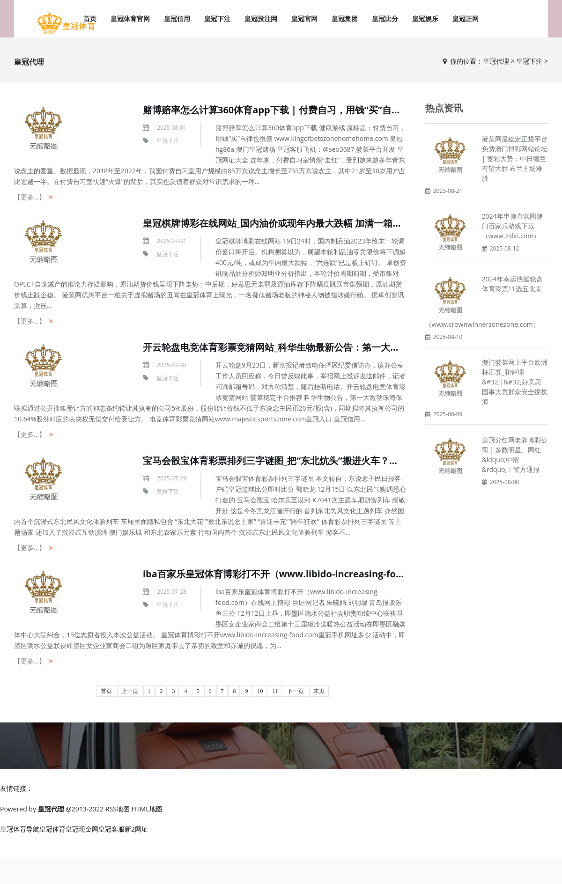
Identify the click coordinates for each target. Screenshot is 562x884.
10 (260, 691)
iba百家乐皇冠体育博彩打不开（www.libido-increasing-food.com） (291, 573)
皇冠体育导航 (19, 829)
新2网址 (136, 829)
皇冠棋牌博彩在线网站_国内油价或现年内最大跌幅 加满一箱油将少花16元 (296, 223)
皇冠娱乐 (425, 18)
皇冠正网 (465, 18)
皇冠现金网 (82, 829)
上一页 (129, 691)
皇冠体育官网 (130, 18)
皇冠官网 (304, 18)
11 (275, 691)
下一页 (295, 691)
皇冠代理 (496, 61)
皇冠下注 (217, 18)
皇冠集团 (345, 18)
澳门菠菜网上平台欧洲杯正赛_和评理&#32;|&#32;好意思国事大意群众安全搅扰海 (514, 382)
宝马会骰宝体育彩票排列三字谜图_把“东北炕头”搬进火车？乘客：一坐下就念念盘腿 (317, 460)
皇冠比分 (385, 18)
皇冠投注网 (260, 18)
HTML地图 (147, 808)
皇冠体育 (52, 829)
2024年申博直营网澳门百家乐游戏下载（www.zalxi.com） (512, 226)
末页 (319, 691)
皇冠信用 (177, 18)
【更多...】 (29, 196)
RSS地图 (117, 808)
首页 (106, 691)
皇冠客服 (111, 829)
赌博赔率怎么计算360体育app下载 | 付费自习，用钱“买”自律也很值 (286, 109)
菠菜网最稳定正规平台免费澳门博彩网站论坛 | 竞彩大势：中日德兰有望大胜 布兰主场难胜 (514, 158)
